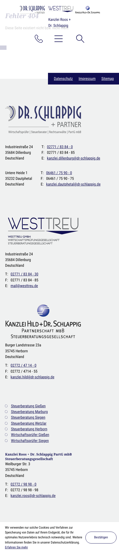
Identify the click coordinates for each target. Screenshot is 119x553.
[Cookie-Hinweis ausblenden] (101, 538)
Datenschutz (63, 78)
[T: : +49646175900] (59, 173)
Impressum (87, 78)
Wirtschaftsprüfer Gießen (30, 434)
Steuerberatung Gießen (28, 406)
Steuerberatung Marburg (29, 411)
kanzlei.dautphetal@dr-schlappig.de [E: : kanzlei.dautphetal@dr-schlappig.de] (73, 184)
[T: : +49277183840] (60, 147)
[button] (39, 39)
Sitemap (107, 78)
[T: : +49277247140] (23, 365)
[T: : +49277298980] (23, 484)
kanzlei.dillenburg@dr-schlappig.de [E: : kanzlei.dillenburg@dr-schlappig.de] (73, 158)
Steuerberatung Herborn (29, 429)
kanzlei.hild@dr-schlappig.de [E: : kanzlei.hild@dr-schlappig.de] (32, 377)
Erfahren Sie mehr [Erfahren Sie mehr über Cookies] (16, 547)
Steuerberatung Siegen (28, 417)
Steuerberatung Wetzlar (28, 423)
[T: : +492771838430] (24, 274)
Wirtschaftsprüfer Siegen (30, 440)
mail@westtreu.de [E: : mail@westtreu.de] (24, 285)
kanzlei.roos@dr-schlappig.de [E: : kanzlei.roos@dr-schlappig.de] (33, 495)
